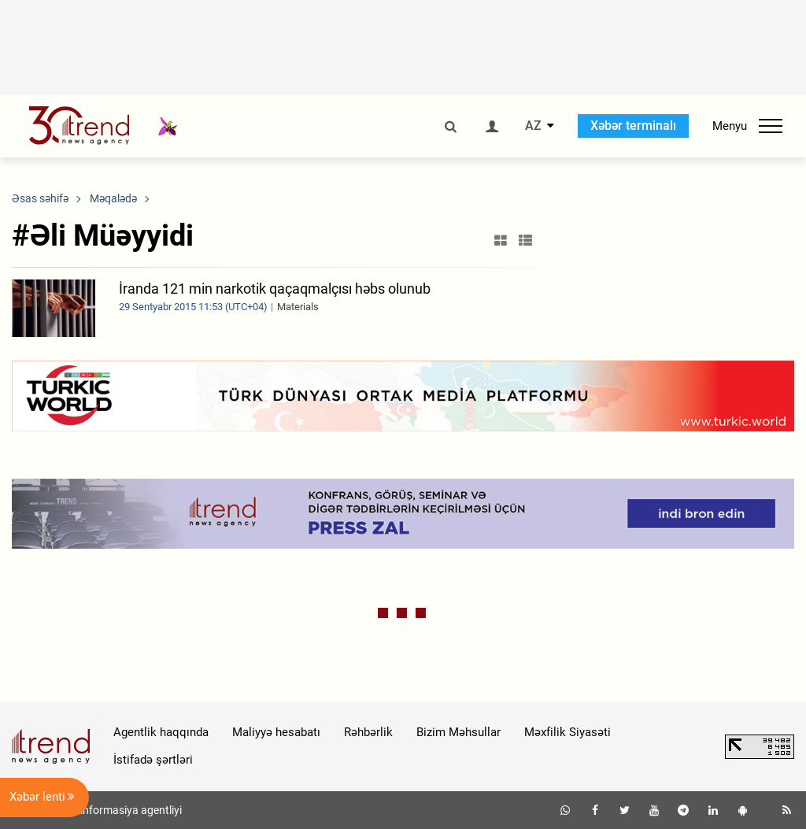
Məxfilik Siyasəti (567, 732)
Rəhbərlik (368, 732)
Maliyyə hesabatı (276, 732)
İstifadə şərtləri (153, 760)
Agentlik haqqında (161, 732)
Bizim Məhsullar (458, 732)
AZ (533, 126)
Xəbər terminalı (633, 125)
